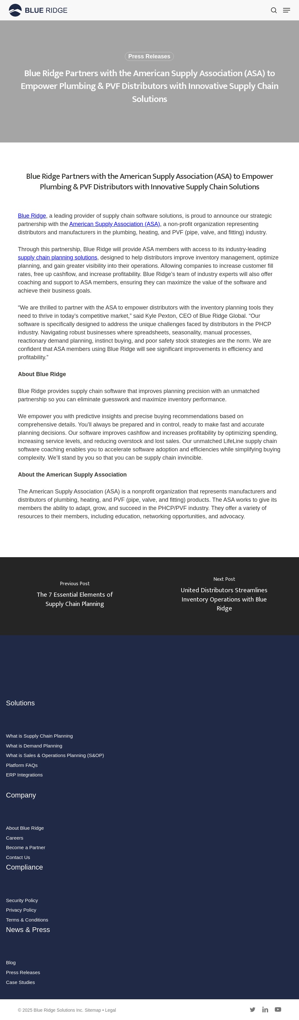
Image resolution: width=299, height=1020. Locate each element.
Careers (14, 838)
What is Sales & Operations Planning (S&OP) (55, 755)
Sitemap (93, 1010)
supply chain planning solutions (57, 257)
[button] (286, 10)
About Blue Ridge (25, 828)
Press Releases (149, 56)
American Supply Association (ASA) (114, 224)
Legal (110, 1010)
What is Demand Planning (34, 745)
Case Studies (20, 982)
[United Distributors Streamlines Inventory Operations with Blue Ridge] (224, 596)
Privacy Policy (21, 910)
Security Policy (22, 900)
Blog (11, 962)
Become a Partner (25, 847)
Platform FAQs (22, 765)
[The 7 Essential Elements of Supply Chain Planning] (75, 596)
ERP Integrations (24, 774)
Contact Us (18, 857)
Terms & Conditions (27, 919)
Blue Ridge (32, 216)
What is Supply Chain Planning (39, 736)
